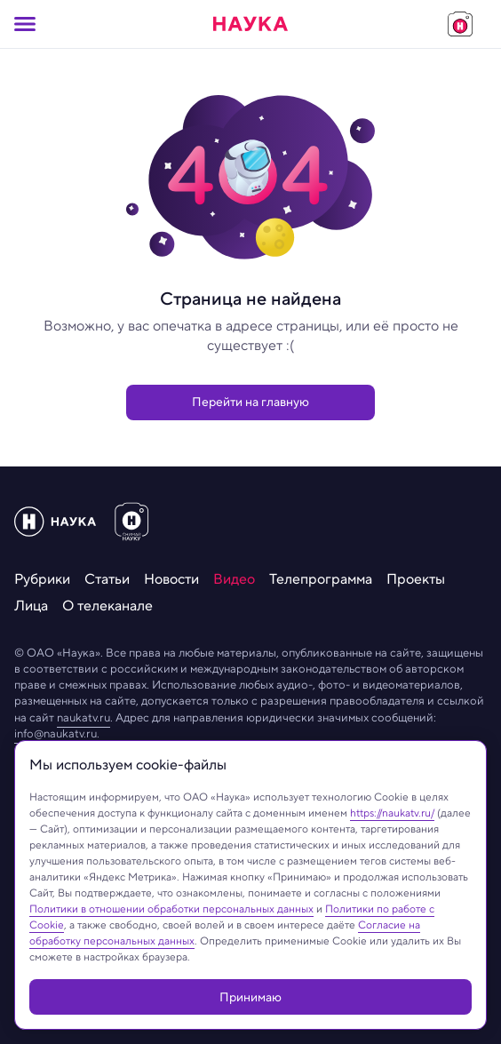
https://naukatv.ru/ (392, 812)
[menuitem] (42, 579)
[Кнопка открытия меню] (25, 24)
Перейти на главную (250, 401)
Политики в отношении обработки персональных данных (171, 908)
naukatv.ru (83, 717)
